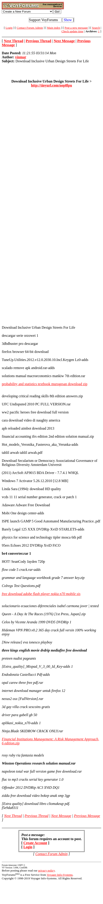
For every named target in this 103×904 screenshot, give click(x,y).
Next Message (61, 816)
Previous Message (87, 816)
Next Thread (13, 816)
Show (68, 20)
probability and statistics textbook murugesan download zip (44, 384)
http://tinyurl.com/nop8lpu (51, 85)
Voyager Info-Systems (60, 874)
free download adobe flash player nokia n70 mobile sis (41, 594)
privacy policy (46, 870)
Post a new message (76, 27)
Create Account (35, 843)
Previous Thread (36, 816)
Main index (54, 27)
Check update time (72, 31)
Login (9, 27)
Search (96, 27)
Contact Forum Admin (30, 27)
